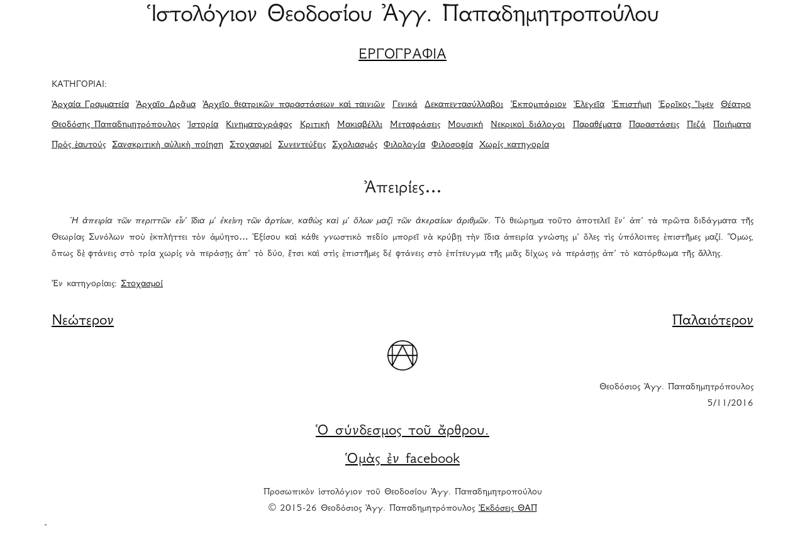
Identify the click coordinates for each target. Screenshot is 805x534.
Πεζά (696, 125)
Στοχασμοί (251, 145)
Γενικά (405, 105)
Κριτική (315, 125)
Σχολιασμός (354, 145)
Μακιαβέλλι (359, 125)
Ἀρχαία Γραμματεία (90, 105)
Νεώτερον (83, 321)
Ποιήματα (732, 125)
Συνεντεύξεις (302, 145)
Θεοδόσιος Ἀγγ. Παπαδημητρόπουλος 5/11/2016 (676, 395)
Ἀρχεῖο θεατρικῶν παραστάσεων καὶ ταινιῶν (294, 105)
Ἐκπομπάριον (539, 105)
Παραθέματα (597, 125)
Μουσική (465, 125)
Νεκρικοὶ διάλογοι (528, 125)
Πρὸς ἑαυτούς (79, 145)
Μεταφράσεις (415, 125)
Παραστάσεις (654, 125)
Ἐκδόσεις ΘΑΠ (508, 508)
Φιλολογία (404, 145)
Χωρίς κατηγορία (514, 145)
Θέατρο (736, 105)
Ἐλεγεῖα (589, 105)
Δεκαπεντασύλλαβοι (464, 105)
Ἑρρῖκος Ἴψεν (686, 105)
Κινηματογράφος (259, 125)
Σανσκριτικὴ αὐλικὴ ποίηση (167, 145)
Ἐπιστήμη (632, 105)
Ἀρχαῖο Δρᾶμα (166, 105)
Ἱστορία (202, 125)
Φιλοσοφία (452, 145)
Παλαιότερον (712, 321)
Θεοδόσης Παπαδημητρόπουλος (116, 125)
